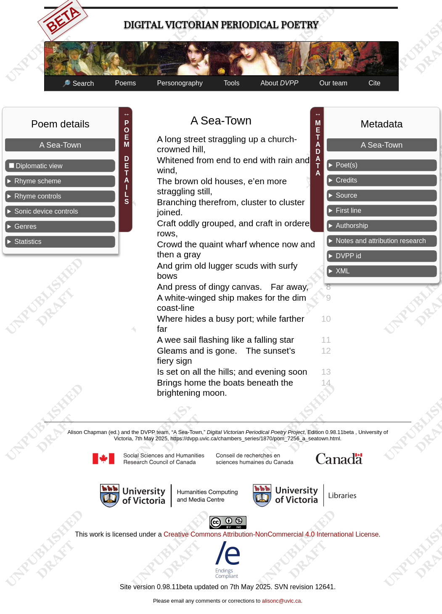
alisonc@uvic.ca (281, 601)
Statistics (27, 241)
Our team (334, 83)
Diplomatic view (39, 165)
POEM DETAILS (126, 162)
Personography (180, 83)
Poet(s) (347, 165)
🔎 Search (78, 83)
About (280, 83)
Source (346, 195)
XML (343, 271)
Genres (25, 226)
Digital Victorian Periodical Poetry (221, 25)
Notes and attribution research (381, 240)
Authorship (352, 225)
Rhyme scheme (37, 181)
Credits (346, 180)
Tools (231, 83)
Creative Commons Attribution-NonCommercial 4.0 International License (271, 534)
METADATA (318, 148)
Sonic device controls (46, 211)
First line (348, 210)
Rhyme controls (37, 196)
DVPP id (348, 255)
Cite (374, 83)
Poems (125, 83)
